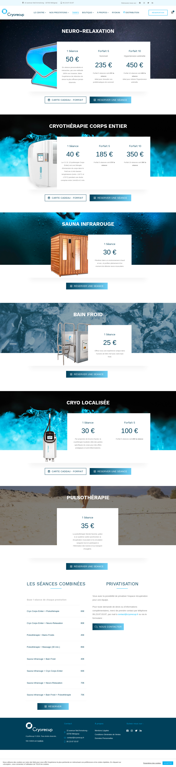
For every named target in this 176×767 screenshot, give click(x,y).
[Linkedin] (141, 730)
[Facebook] (127, 730)
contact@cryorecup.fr (128, 614)
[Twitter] (136, 730)
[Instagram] (132, 730)
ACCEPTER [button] (168, 763)
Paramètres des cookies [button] (152, 763)
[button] (65, 100)
